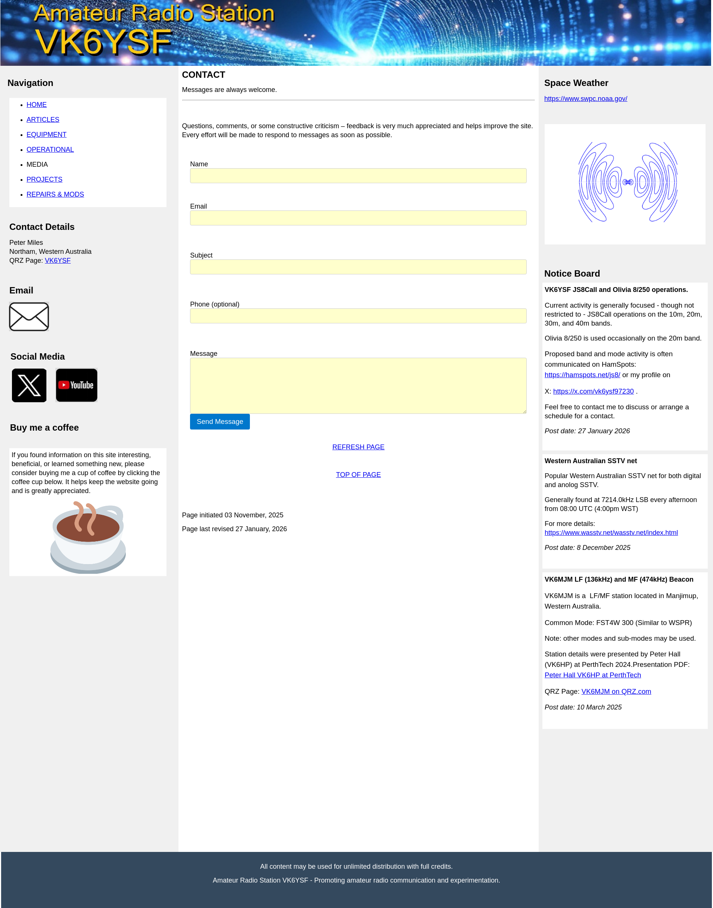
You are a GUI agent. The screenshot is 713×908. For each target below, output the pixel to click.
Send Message (220, 421)
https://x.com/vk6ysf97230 (593, 391)
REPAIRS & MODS (55, 194)
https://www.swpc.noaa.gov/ (585, 98)
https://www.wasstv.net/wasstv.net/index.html (611, 532)
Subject (201, 255)
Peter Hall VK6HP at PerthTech (593, 675)
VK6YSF (58, 260)
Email (198, 206)
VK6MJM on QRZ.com (617, 691)
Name (199, 164)
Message (203, 353)
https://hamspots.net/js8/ (582, 375)
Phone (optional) (214, 304)
